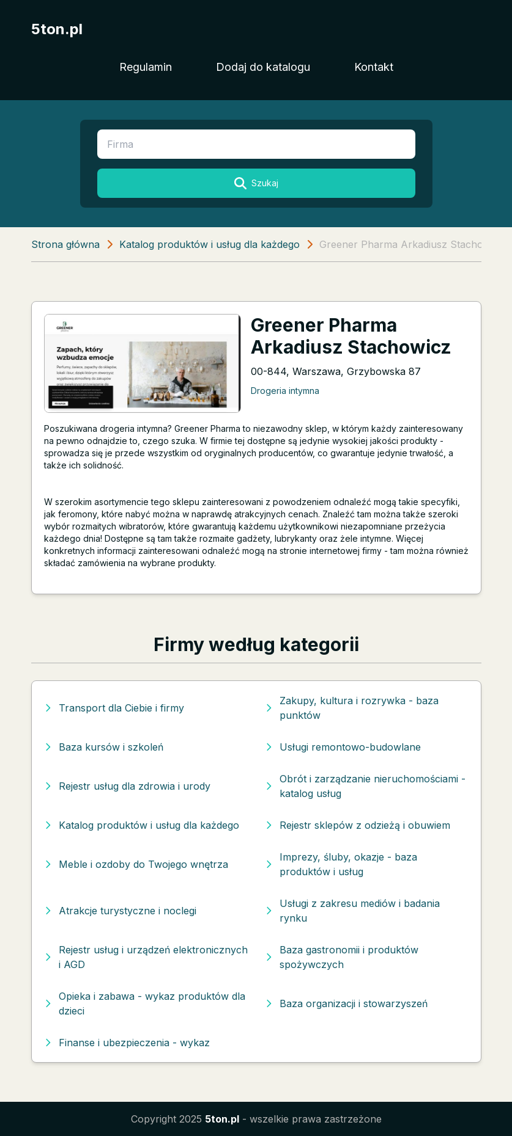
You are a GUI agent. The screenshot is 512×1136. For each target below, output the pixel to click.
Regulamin (145, 66)
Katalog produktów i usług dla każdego (209, 244)
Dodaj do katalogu (263, 66)
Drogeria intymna (285, 390)
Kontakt (373, 66)
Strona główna (65, 244)
